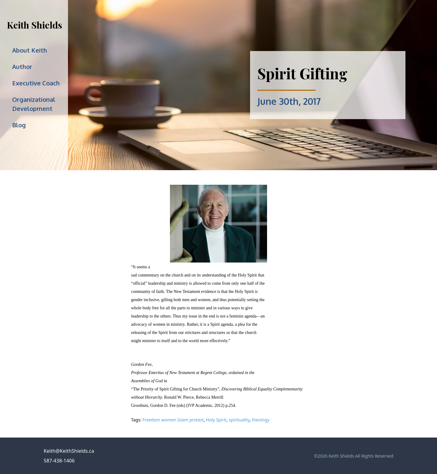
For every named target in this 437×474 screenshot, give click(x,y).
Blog (19, 125)
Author (22, 66)
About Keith (29, 50)
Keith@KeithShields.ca (69, 451)
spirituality (239, 420)
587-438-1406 (59, 460)
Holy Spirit (216, 420)
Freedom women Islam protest (173, 420)
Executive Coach (36, 83)
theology (260, 420)
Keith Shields (34, 25)
